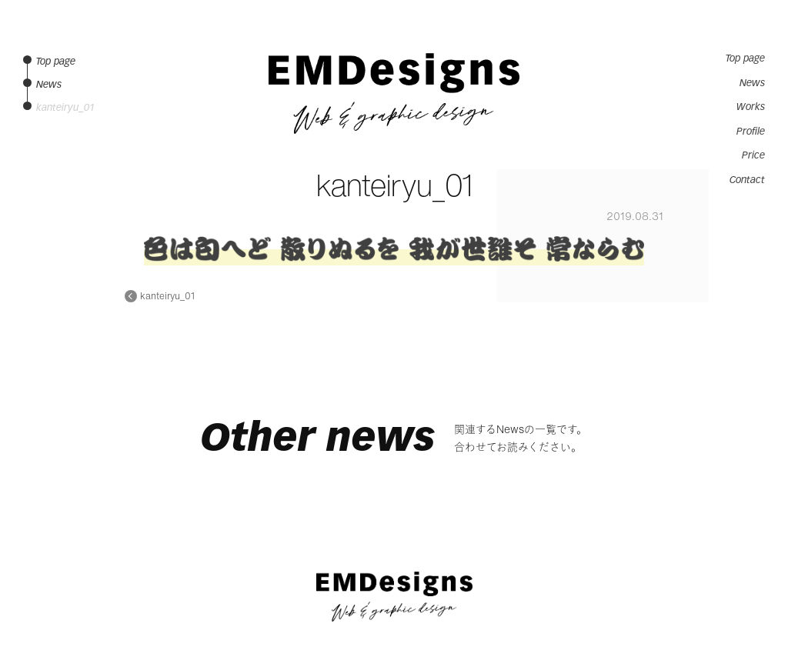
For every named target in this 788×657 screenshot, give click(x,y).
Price (753, 155)
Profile (750, 131)
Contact (747, 180)
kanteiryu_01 (167, 296)
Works (750, 107)
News (752, 83)
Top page (745, 58)
